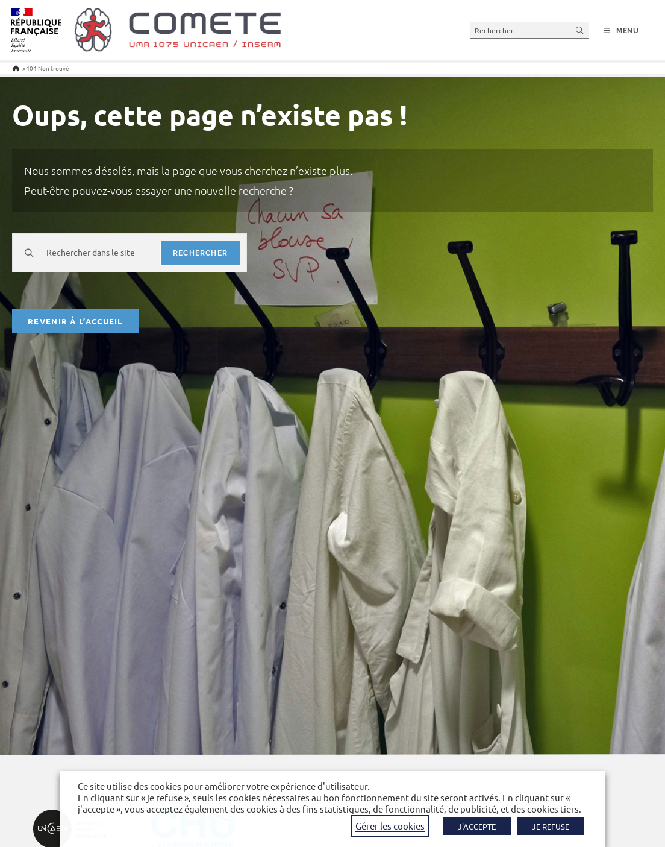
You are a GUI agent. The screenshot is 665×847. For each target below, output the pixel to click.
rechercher (200, 253)
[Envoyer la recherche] (580, 30)
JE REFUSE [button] (550, 826)
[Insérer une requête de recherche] (529, 30)
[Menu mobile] (621, 31)
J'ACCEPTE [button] (477, 826)
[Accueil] (16, 67)
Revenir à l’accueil (75, 321)
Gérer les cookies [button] (390, 825)
